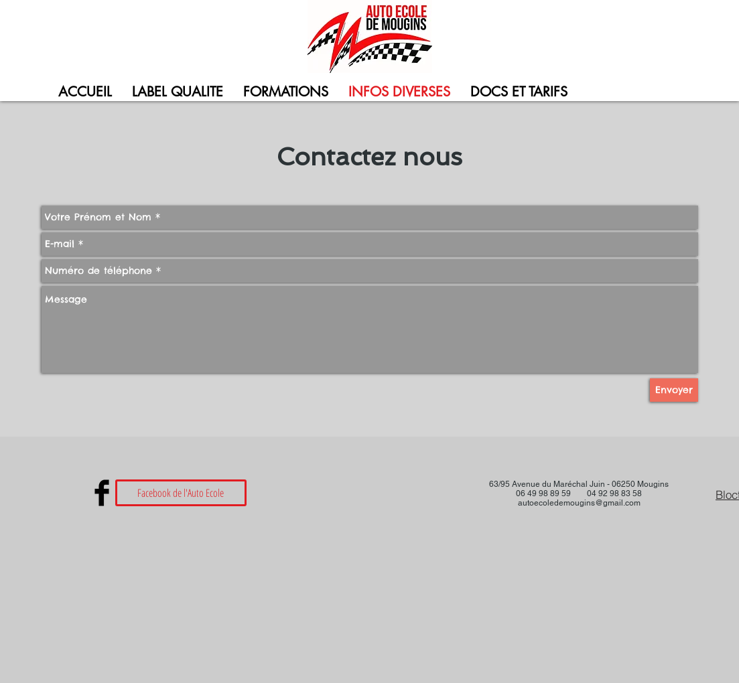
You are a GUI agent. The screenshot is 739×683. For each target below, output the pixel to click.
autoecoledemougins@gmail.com (579, 503)
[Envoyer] (674, 390)
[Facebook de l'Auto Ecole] (181, 492)
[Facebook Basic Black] (101, 492)
